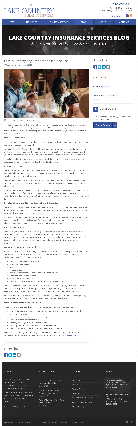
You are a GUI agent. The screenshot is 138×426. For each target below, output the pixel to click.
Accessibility (64, 422)
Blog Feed (99, 77)
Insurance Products (85, 393)
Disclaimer (52, 422)
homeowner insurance (59, 196)
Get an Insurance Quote (85, 397)
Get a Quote (103, 125)
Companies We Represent (85, 402)
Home (11, 22)
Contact (125, 21)
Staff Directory (85, 406)
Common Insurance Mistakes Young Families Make (52, 383)
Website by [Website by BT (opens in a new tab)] (78, 422)
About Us (85, 380)
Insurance (33, 21)
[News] (131, 15)
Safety (99, 99)
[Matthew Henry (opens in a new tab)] (28, 120)
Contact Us (85, 384)
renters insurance (79, 196)
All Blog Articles (102, 86)
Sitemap (7, 409)
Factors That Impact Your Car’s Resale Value (52, 403)
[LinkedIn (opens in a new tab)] (14, 355)
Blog (85, 21)
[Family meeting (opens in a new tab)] (13, 120)
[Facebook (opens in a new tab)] (127, 15)
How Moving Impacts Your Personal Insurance (52, 393)
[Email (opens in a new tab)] (19, 355)
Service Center (85, 389)
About (104, 21)
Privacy (43, 422)
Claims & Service (60, 21)
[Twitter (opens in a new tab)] (10, 355)
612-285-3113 (66, 335)
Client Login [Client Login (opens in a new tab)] (116, 16)
